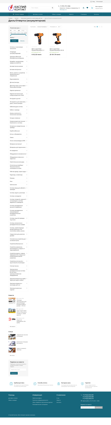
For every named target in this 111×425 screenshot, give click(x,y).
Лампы (12, 137)
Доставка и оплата (38, 14)
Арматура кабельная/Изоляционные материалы (17, 57)
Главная (10, 18)
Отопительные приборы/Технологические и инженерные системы (16, 166)
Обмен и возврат (56, 14)
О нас (58, 398)
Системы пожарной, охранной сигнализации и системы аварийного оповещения (18, 201)
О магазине (84, 14)
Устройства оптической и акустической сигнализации (17, 261)
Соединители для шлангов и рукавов (17, 234)
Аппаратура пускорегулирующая (15, 52)
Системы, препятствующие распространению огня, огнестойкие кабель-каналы (17, 229)
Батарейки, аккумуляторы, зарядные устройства (17, 62)
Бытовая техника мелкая (16, 66)
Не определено (14, 150)
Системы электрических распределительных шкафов (17, 223)
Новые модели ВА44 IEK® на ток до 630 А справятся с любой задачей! (22, 313)
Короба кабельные (15, 131)
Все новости (12, 326)
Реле (11, 181)
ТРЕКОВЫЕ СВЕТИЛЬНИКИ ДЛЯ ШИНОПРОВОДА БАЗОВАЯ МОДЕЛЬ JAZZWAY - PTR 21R (21, 303)
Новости (71, 14)
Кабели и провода (14, 110)
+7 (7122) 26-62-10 (88, 398)
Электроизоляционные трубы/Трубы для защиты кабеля (18, 279)
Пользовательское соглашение (40, 404)
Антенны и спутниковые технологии (16, 47)
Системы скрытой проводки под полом (17, 218)
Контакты (96, 14)
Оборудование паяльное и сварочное (17, 157)
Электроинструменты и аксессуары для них (31, 18)
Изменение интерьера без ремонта (22, 342)
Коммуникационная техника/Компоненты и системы (17, 122)
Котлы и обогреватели (16, 134)
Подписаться (14, 373)
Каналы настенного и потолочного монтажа (15, 113)
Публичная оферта (37, 398)
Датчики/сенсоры (14, 82)
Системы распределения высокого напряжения (16, 206)
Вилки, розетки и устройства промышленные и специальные (17, 74)
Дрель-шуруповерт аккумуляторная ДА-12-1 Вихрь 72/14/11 (38, 49)
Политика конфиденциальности (40, 400)
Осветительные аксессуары (17, 162)
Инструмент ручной (15, 98)
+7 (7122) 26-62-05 (88, 395)
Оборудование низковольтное (18, 154)
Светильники (13, 184)
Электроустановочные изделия (16, 288)
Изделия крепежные (15, 90)
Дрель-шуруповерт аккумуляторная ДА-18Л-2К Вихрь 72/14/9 (57, 49)
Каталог (17, 18)
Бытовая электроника (15, 69)
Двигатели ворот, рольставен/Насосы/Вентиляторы (18, 86)
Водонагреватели (14, 79)
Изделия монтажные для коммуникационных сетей (17, 94)
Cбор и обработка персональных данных (42, 402)
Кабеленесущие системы (16, 106)
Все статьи (12, 355)
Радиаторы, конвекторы (16, 174)
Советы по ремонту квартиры (21, 349)
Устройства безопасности (16, 243)
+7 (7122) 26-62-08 (88, 397)
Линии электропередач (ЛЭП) (17, 140)
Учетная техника (14, 266)
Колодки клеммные (15, 118)
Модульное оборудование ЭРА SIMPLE (21, 321)
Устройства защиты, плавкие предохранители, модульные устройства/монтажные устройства (17, 256)
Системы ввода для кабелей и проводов (17, 188)
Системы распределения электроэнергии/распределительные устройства (16, 213)
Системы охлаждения (15, 196)
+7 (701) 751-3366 (65, 6)
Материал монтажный (16, 144)
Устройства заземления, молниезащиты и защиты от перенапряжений (17, 248)
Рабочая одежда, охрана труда (18, 171)
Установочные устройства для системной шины (18, 239)
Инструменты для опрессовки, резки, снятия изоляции (18, 102)
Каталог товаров (19, 14)
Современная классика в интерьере (22, 335)
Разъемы (12, 178)
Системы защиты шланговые (17, 192)
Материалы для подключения (17, 147)
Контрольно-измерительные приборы (17, 126)
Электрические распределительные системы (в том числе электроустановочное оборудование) (17, 272)
